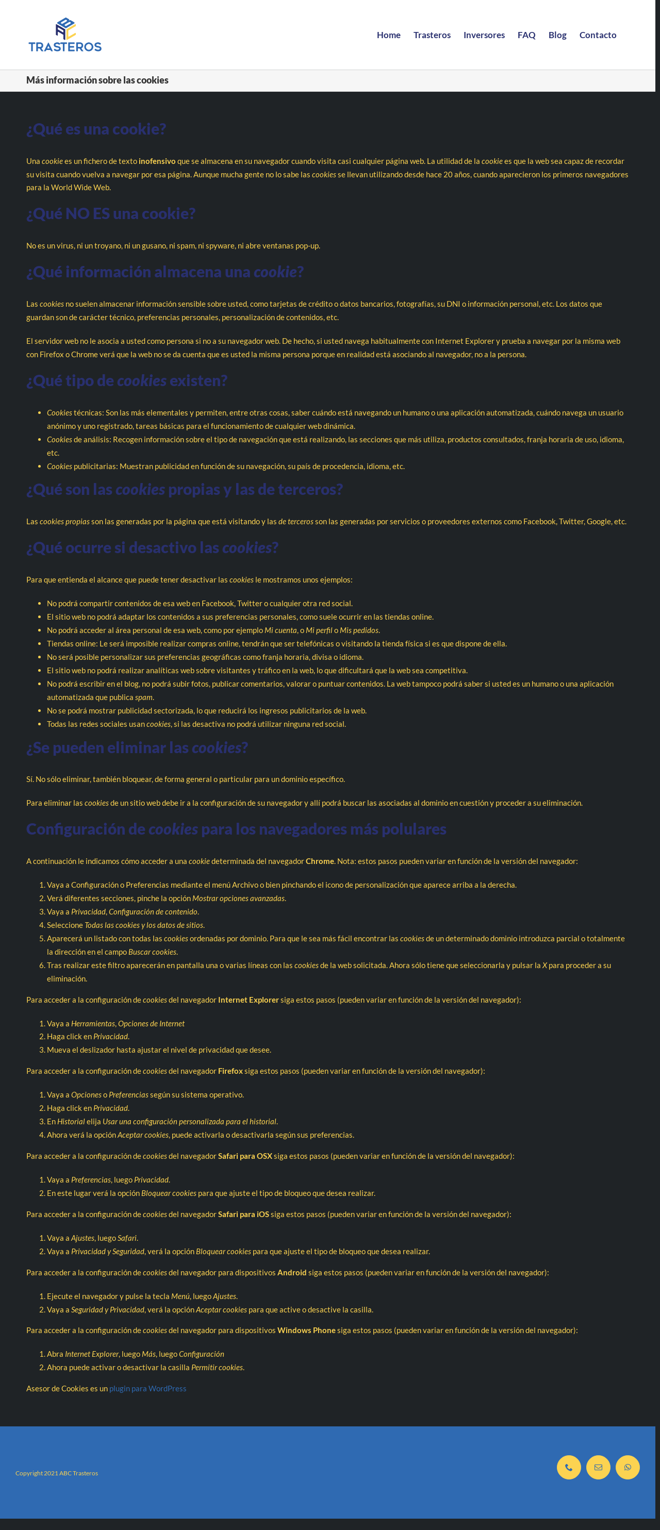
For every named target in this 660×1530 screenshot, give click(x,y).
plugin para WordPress (148, 1388)
